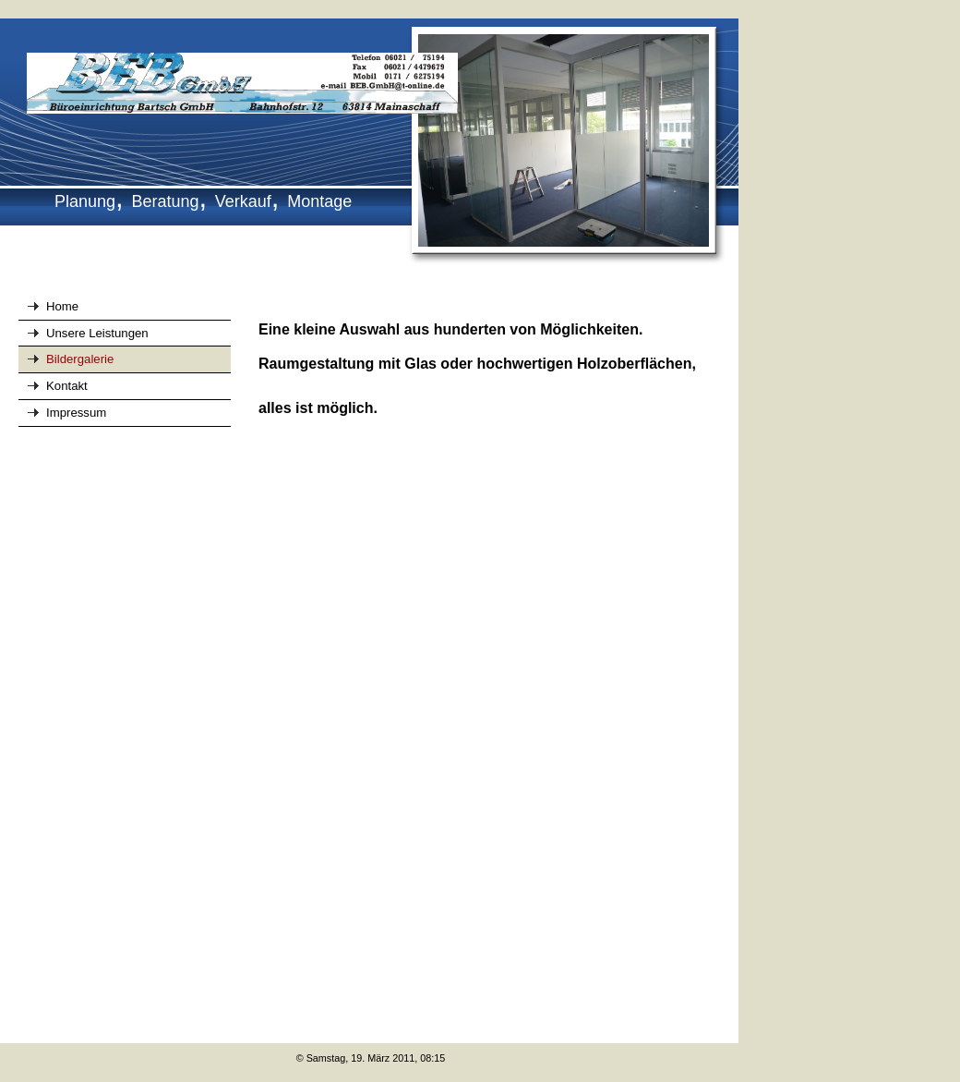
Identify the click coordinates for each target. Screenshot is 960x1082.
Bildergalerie (80, 359)
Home (62, 306)
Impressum (76, 412)
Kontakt (67, 386)
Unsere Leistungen (97, 333)
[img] (369, 142)
